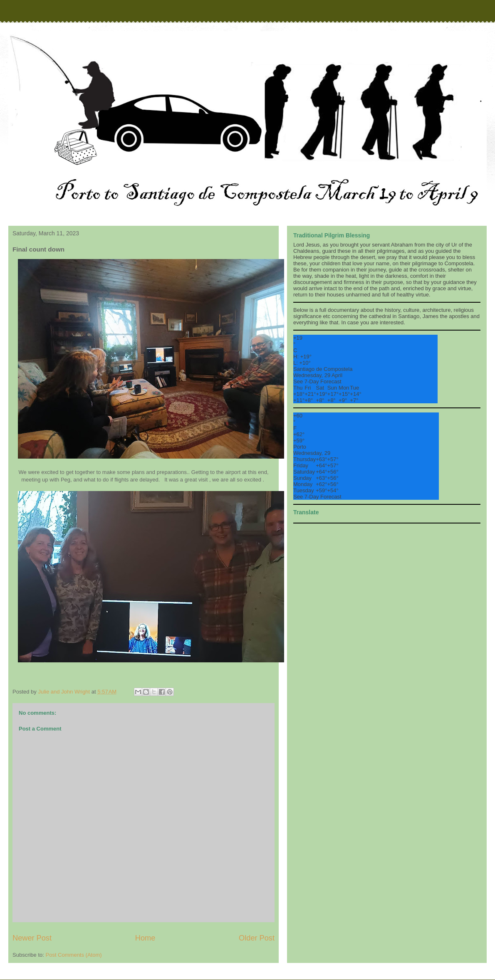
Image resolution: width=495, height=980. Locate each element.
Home (145, 938)
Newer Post (32, 938)
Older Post (257, 938)
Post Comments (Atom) (74, 955)
